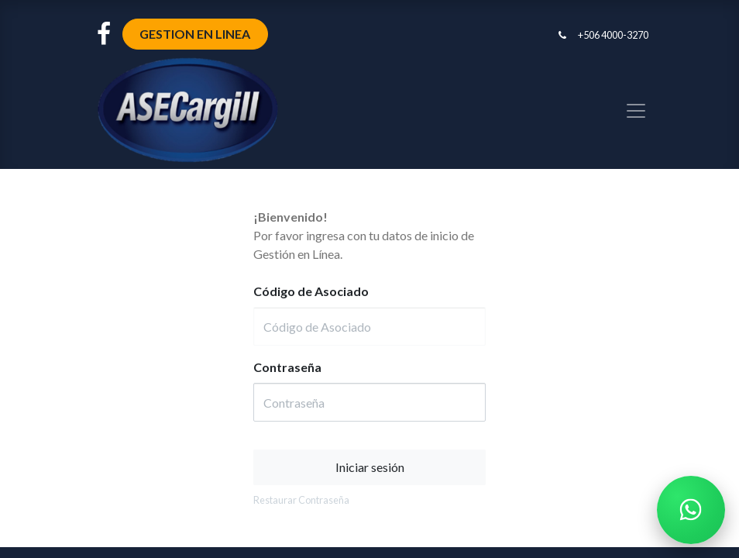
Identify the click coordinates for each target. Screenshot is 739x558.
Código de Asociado (311, 291)
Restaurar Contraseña (301, 500)
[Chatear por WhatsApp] (691, 510)
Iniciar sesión (369, 467)
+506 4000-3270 (613, 35)
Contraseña (287, 367)
